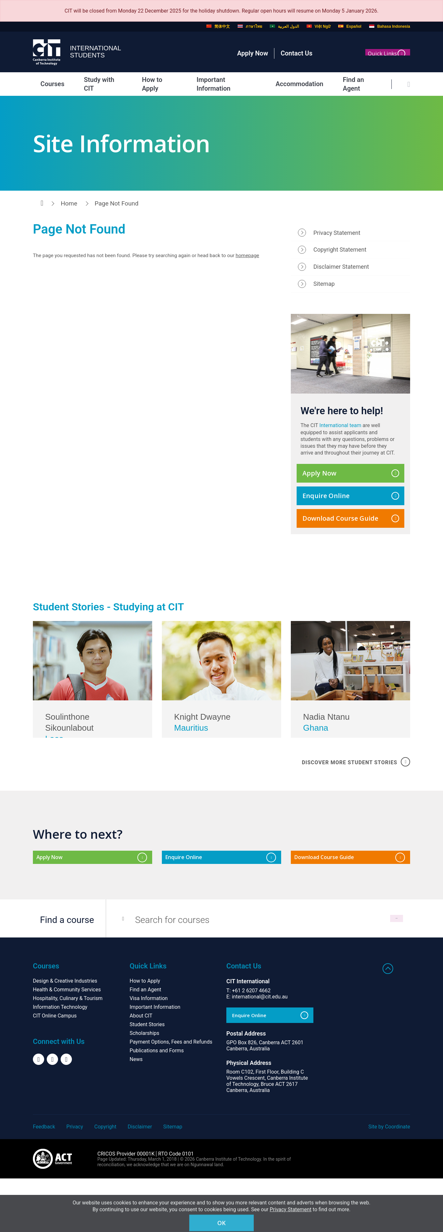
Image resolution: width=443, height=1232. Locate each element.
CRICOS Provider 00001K (125, 1207)
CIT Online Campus (55, 1069)
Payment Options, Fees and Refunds (171, 1095)
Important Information (222, 84)
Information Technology (60, 1060)
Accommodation (295, 84)
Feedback (44, 1180)
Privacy (74, 1180)
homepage (255, 259)
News (136, 1113)
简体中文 (218, 26)
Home (69, 203)
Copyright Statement (339, 253)
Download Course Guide (350, 521)
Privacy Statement (336, 236)
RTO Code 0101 (176, 1207)
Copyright (105, 1180)
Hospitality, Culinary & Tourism (68, 1052)
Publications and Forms (157, 1104)
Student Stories (147, 1078)
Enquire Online (350, 499)
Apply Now (252, 53)
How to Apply (153, 84)
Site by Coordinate (389, 1180)
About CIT (141, 1069)
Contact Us (296, 53)
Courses (46, 84)
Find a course (67, 973)
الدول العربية (284, 26)
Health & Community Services (67, 1043)
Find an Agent (356, 84)
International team (340, 429)
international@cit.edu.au (260, 1050)
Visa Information (149, 1052)
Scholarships (144, 1087)
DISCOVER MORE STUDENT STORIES (356, 809)
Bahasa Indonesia (389, 26)
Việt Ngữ (318, 26)
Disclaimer (140, 1180)
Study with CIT (96, 84)
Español (349, 26)
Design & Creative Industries (65, 1034)
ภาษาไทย (250, 26)
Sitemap (324, 287)
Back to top (388, 1022)
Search (370, 973)
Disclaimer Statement (341, 270)
